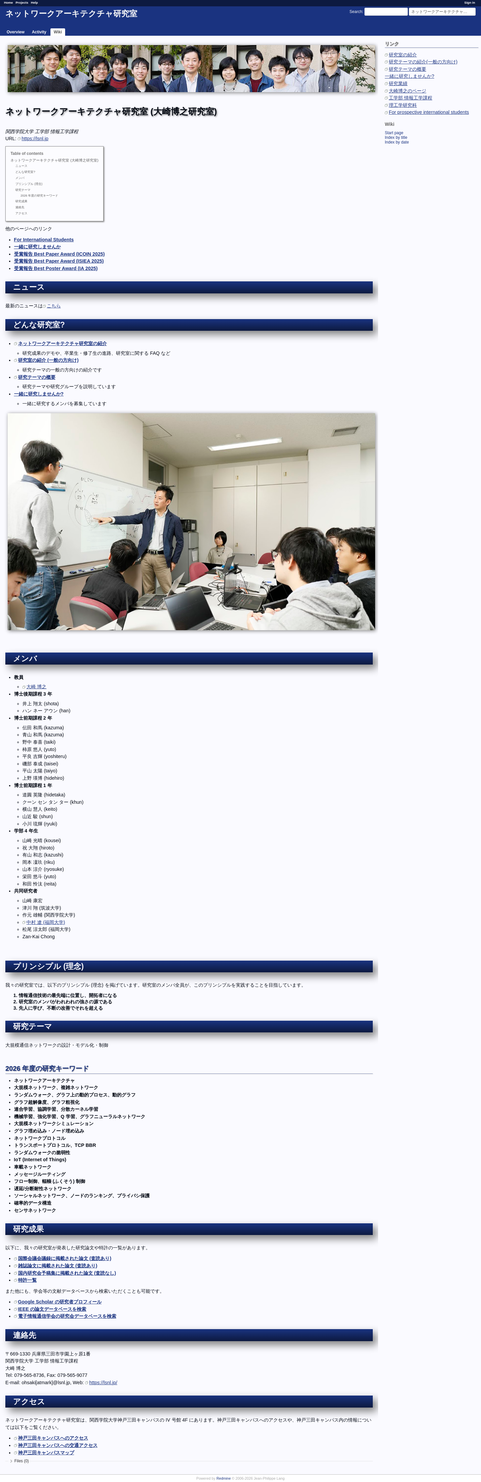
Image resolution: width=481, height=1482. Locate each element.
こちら (54, 305)
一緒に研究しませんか (37, 246)
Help (34, 2)
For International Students (44, 239)
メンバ (19, 178)
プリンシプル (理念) (28, 184)
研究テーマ (22, 190)
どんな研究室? (25, 172)
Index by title (396, 137)
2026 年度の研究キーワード (39, 195)
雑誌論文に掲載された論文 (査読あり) (58, 1265)
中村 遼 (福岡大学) (45, 922)
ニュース (21, 166)
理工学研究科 (403, 105)
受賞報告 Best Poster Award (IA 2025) (56, 268)
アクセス (21, 213)
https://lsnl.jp (35, 138)
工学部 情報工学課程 (410, 97)
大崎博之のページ (407, 90)
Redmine (223, 1478)
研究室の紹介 (403, 54)
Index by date (397, 142)
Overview (15, 32)
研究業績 (398, 83)
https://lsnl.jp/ (103, 1382)
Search (355, 11)
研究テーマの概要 (407, 69)
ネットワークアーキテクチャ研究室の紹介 (62, 343)
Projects (22, 2)
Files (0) (21, 1461)
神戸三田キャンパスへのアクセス (53, 1438)
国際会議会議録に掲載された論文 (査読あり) (65, 1258)
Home (8, 2)
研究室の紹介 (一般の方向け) (48, 360)
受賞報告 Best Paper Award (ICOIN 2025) (59, 254)
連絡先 (19, 207)
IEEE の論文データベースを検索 (52, 1309)
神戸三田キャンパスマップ (46, 1452)
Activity (39, 32)
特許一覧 (27, 1280)
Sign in (469, 2)
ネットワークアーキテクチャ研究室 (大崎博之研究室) (54, 160)
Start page (394, 133)
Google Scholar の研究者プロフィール (60, 1301)
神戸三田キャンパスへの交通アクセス (58, 1445)
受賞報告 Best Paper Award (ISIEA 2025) (59, 261)
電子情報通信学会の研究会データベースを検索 (67, 1316)
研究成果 (21, 201)
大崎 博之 (36, 686)
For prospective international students (429, 112)
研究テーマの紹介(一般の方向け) (423, 61)
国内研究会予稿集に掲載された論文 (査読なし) (67, 1273)
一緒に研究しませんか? (409, 76)
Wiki (58, 32)
